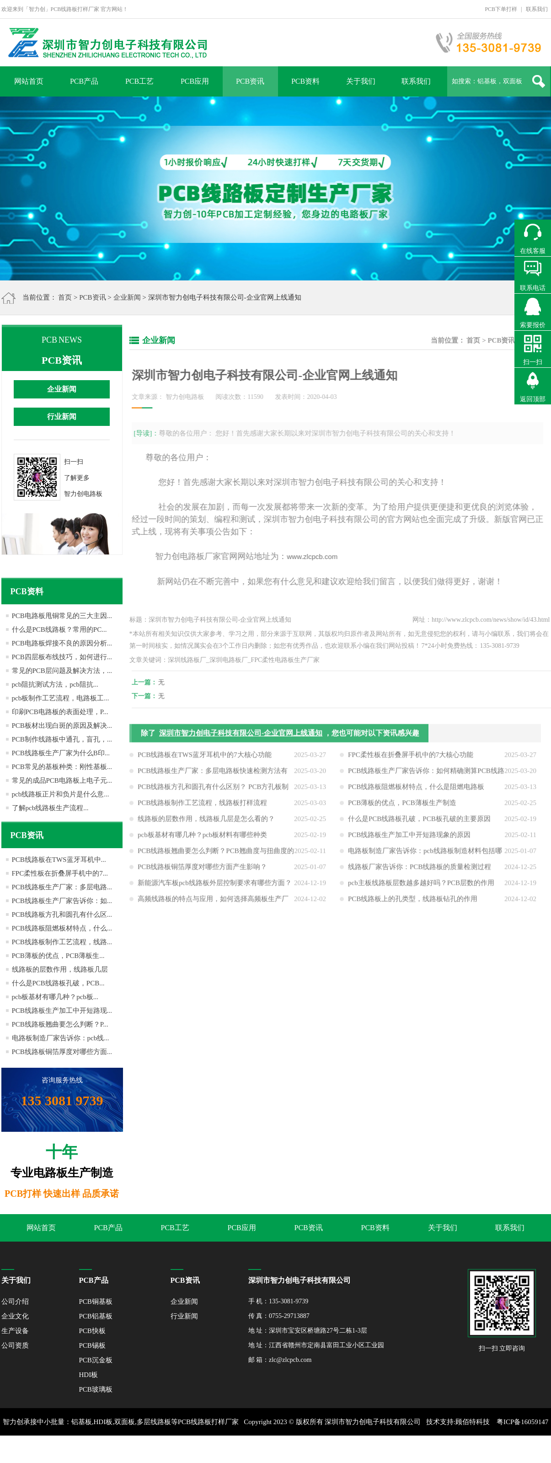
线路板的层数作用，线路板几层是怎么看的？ (206, 821)
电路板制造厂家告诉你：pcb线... (60, 1038)
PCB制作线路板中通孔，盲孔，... (62, 739)
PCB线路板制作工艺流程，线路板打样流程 (202, 805)
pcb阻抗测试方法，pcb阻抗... (55, 684)
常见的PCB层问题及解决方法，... (62, 670)
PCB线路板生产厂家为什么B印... (61, 753)
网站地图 (295, 1449)
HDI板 (88, 1374)
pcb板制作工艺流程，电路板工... (60, 698)
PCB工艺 (139, 81)
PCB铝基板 (95, 1316)
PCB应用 (195, 81)
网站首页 (28, 81)
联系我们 (537, 9)
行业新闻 (61, 416)
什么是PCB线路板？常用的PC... (59, 629)
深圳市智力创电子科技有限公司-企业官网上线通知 (240, 735)
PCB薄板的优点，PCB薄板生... (58, 955)
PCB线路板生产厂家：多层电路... (62, 887)
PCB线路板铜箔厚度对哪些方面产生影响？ (202, 869)
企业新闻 (127, 297)
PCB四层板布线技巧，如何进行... (62, 657)
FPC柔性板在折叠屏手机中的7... (60, 873)
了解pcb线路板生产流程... (50, 808)
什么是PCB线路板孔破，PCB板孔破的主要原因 (419, 821)
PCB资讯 (250, 81)
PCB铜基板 (95, 1301)
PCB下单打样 (501, 9)
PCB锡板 (92, 1345)
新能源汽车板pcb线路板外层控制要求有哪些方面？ (215, 885)
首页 (65, 297)
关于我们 (360, 81)
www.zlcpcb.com (309, 556)
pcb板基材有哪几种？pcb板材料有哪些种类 (202, 837)
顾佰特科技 (472, 1421)
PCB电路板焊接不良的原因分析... (62, 643)
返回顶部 (533, 399)
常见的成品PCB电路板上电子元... (62, 780)
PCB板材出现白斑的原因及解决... (62, 725)
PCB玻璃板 (95, 1389)
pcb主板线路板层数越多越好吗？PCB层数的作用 (421, 885)
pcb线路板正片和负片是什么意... (60, 794)
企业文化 (15, 1316)
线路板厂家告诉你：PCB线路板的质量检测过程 (419, 869)
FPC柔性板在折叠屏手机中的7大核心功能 (410, 757)
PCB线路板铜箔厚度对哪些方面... (62, 1051)
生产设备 (15, 1330)
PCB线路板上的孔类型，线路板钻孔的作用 (412, 901)
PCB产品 (84, 81)
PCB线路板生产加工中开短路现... (62, 1010)
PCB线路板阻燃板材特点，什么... (62, 928)
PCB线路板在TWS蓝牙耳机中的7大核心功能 (205, 757)
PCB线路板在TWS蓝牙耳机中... (59, 859)
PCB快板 (92, 1330)
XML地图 (265, 1449)
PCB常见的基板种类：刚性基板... (62, 766)
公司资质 (15, 1345)
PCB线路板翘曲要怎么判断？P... (60, 1024)
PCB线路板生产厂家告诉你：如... (62, 900)
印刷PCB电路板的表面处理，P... (60, 711)
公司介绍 (15, 1301)
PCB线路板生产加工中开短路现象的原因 (409, 837)
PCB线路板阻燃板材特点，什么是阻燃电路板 (416, 789)
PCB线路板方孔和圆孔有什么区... (62, 914)
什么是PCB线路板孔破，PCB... (58, 983)
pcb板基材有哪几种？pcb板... (55, 996)
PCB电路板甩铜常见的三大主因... (62, 615)
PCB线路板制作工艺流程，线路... (62, 942)
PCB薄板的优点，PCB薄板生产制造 (402, 805)
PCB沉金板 (95, 1360)
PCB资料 (305, 81)
